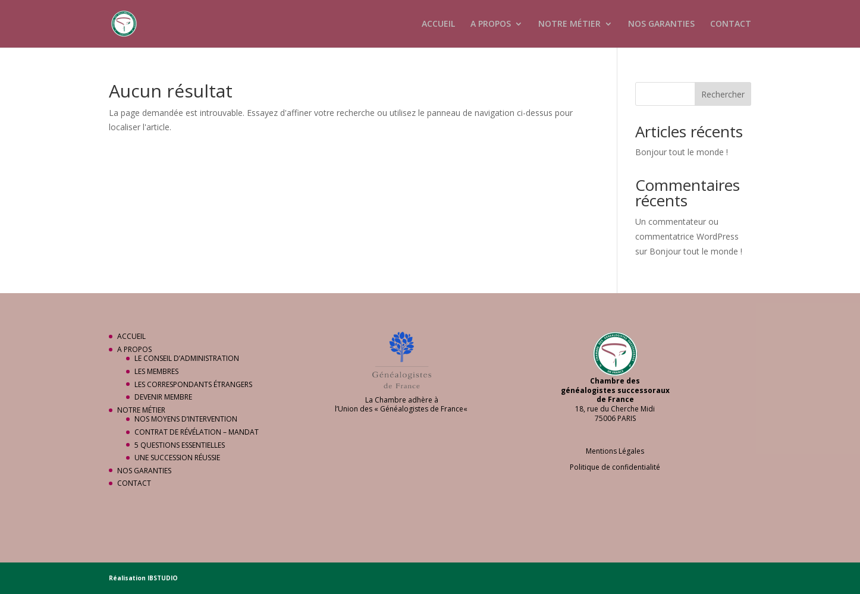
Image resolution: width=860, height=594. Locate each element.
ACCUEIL (438, 24)
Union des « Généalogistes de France (400, 409)
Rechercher (723, 94)
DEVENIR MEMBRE (163, 397)
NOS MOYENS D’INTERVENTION (185, 419)
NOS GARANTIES (661, 24)
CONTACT (730, 24)
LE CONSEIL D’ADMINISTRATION (186, 358)
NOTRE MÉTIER (569, 24)
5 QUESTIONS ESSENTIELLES (179, 445)
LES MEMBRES (156, 371)
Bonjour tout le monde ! (681, 152)
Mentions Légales (615, 451)
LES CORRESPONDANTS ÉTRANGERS (193, 384)
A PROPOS (490, 24)
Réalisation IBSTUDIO (143, 578)
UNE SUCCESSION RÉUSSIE (177, 457)
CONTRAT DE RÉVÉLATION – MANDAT (196, 432)
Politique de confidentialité (615, 467)
